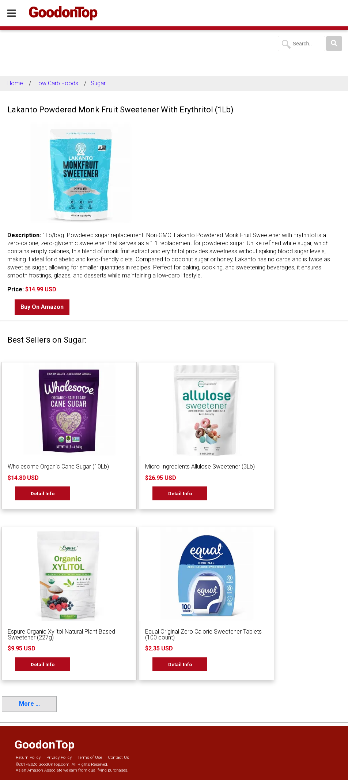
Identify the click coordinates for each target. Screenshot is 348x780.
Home (15, 83)
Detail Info (42, 493)
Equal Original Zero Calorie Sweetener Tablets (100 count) (203, 634)
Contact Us (118, 757)
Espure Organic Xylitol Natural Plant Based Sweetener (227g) (61, 634)
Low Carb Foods (56, 83)
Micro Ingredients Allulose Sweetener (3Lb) (200, 466)
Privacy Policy (59, 757)
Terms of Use (89, 757)
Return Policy (28, 757)
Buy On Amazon (42, 306)
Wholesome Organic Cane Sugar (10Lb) (58, 466)
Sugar (98, 83)
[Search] (334, 43)
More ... (29, 703)
